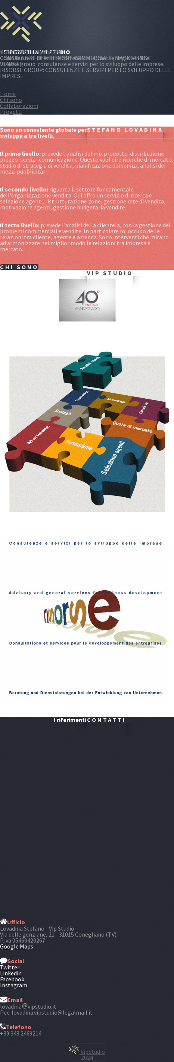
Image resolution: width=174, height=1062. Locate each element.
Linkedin (11, 973)
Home (8, 93)
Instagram (13, 985)
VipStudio (87, 1051)
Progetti (11, 111)
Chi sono (11, 99)
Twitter (9, 967)
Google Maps (16, 946)
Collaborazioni (19, 105)
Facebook (12, 979)
